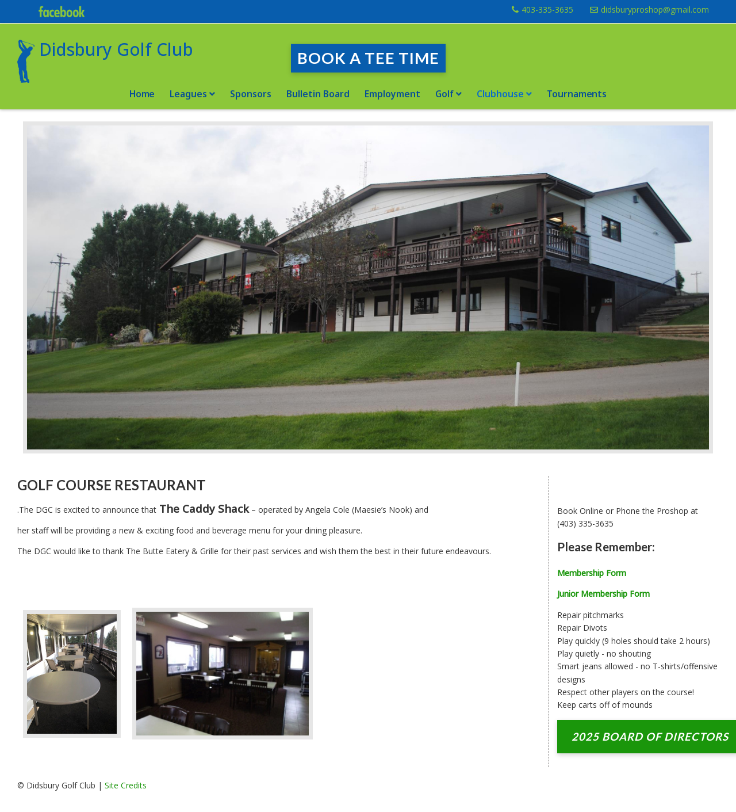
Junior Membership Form (603, 593)
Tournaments (577, 93)
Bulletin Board (318, 93)
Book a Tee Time (368, 57)
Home (142, 93)
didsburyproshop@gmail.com (655, 9)
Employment (392, 93)
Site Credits (126, 785)
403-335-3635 (547, 9)
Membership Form (591, 572)
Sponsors (250, 93)
